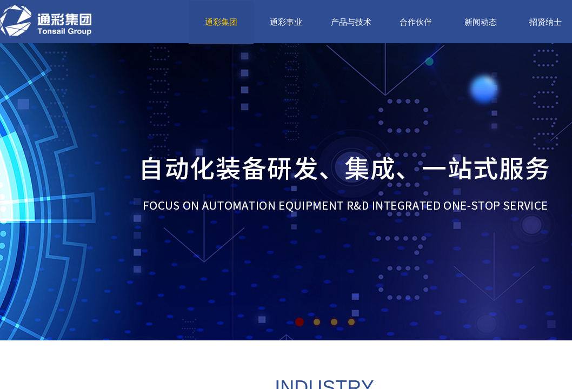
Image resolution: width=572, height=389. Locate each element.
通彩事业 (286, 22)
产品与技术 (351, 22)
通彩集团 (221, 22)
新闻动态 (480, 22)
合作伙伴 (416, 22)
